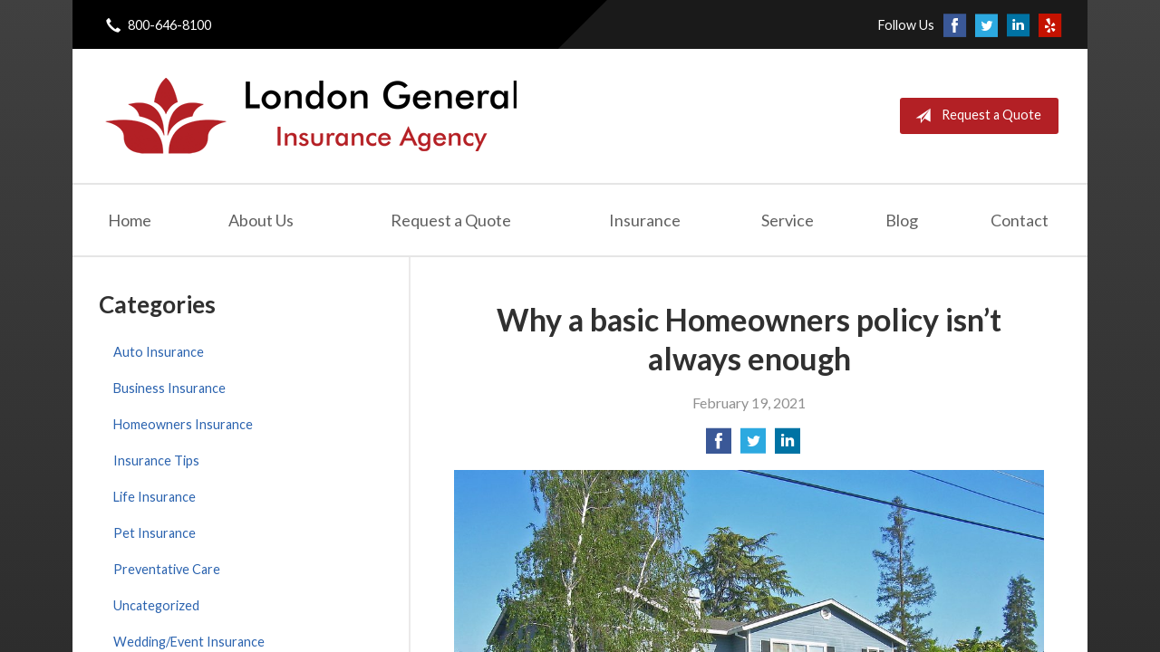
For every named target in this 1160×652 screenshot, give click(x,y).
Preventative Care (166, 569)
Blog (901, 220)
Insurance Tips (156, 460)
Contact (1020, 220)
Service (787, 220)
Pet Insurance (154, 533)
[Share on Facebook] (718, 446)
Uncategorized (156, 605)
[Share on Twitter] (753, 446)
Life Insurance (154, 496)
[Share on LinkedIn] (787, 446)
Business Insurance (169, 388)
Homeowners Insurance (183, 424)
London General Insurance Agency (309, 116)
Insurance (645, 220)
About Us (261, 220)
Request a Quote (974, 116)
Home (129, 220)
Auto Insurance (158, 352)
